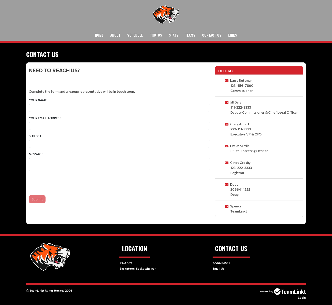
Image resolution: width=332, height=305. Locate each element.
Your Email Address (45, 118)
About (115, 35)
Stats (173, 35)
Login (302, 297)
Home (99, 35)
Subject (35, 136)
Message (36, 154)
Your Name (38, 100)
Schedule (135, 35)
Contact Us (211, 35)
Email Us (218, 268)
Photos (156, 35)
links (232, 35)
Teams (190, 35)
